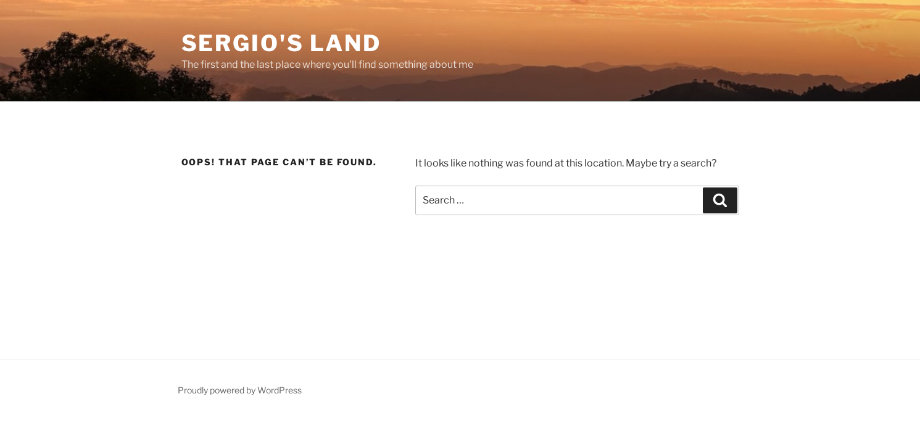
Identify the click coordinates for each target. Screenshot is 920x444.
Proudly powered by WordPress (240, 390)
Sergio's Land (281, 43)
